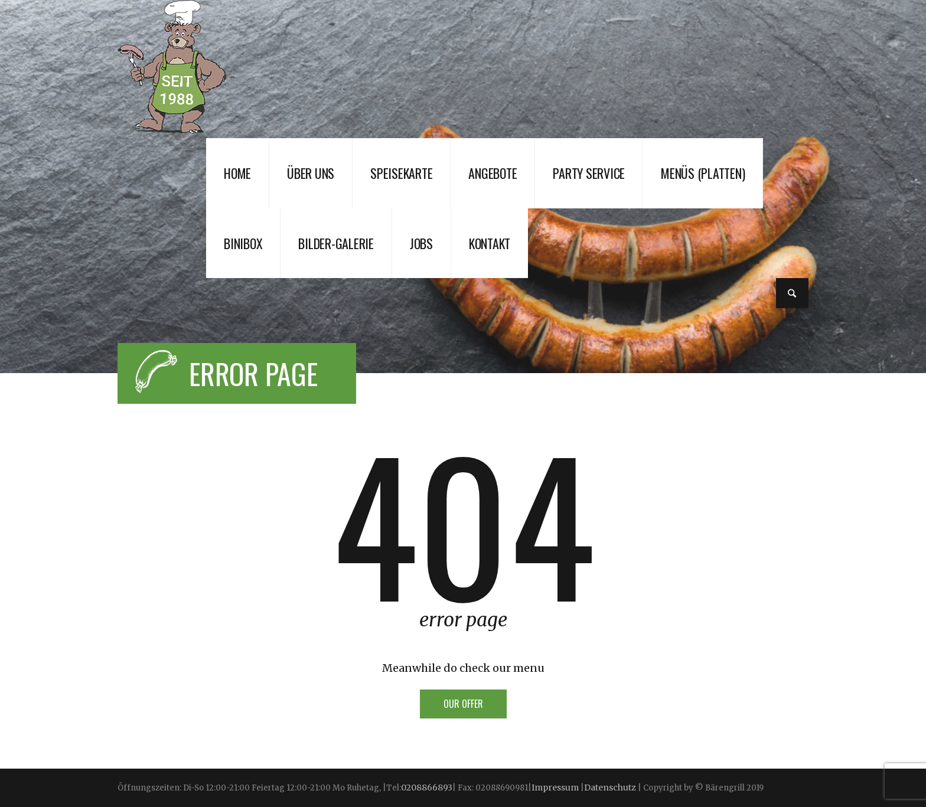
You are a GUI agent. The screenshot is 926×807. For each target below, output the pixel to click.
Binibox (243, 243)
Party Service (589, 173)
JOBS (421, 243)
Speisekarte (401, 173)
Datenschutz (610, 787)
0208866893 (426, 787)
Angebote (492, 173)
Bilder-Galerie (336, 243)
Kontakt (489, 243)
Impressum (556, 787)
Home (237, 173)
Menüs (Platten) (703, 173)
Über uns (310, 173)
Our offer (463, 704)
